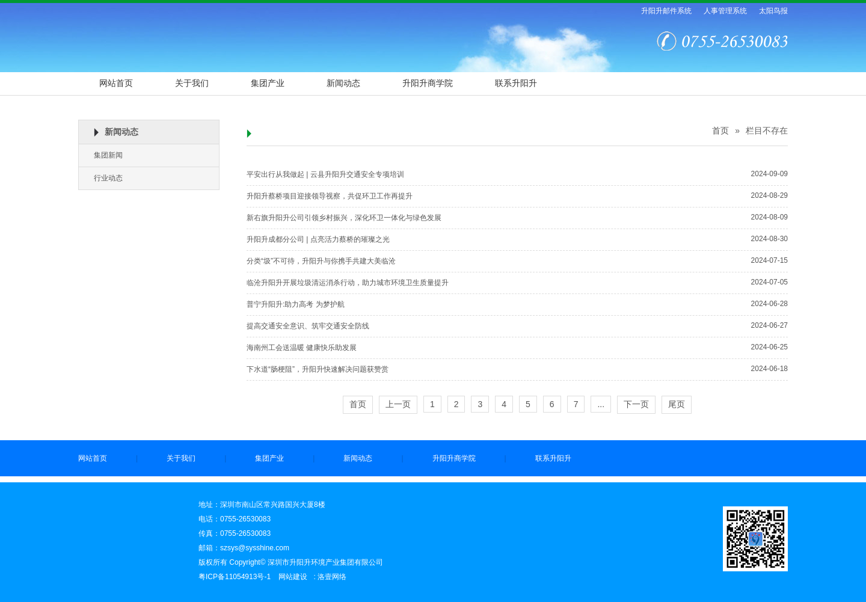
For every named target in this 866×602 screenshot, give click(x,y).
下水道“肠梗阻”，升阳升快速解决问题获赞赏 (317, 369)
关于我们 (192, 83)
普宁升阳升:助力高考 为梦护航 (296, 304)
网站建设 (292, 577)
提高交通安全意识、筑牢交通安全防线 (308, 326)
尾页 (676, 404)
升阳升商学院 (427, 83)
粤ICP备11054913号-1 (234, 577)
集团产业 (267, 83)
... (600, 404)
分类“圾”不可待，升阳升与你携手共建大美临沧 (321, 261)
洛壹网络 (332, 577)
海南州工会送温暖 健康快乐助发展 (302, 347)
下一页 (636, 404)
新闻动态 (343, 83)
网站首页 (116, 83)
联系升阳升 (516, 83)
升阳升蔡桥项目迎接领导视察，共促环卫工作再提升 (330, 196)
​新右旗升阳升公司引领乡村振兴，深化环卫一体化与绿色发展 (344, 217)
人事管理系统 (725, 11)
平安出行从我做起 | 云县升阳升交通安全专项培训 (325, 174)
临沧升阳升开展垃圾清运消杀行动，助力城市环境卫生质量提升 (348, 282)
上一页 (398, 404)
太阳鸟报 (773, 11)
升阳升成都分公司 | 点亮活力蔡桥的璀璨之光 (318, 239)
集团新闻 (108, 155)
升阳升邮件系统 (666, 11)
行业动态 (108, 178)
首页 (720, 130)
